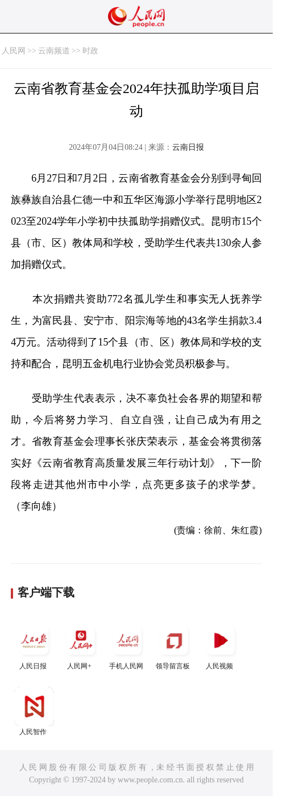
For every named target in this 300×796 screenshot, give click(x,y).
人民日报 (34, 645)
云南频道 (54, 51)
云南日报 (188, 147)
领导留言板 (174, 645)
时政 (90, 51)
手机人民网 (127, 645)
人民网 (14, 51)
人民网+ (81, 645)
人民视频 (220, 645)
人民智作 (34, 711)
